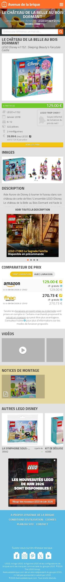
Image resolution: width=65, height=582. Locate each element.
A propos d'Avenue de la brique (32, 515)
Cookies (50, 519)
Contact (42, 524)
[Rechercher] (60, 31)
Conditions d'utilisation (26, 519)
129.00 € (54, 105)
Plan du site (25, 524)
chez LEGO (19, 136)
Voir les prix (32, 144)
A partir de (9, 105)
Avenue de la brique (21, 4)
